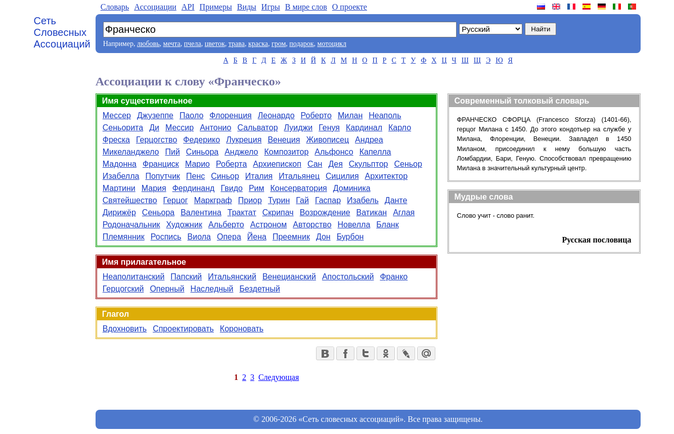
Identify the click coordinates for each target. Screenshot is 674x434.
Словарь (115, 7)
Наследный (212, 288)
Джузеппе (155, 115)
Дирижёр (119, 212)
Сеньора (158, 212)
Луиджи (298, 127)
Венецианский (289, 276)
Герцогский (123, 288)
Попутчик (162, 176)
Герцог (175, 200)
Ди (154, 127)
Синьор (225, 176)
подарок (301, 43)
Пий (172, 152)
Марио (197, 164)
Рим (256, 188)
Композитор (286, 152)
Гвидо (231, 188)
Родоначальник (131, 224)
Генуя (329, 127)
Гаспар (328, 200)
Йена (256, 236)
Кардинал (364, 127)
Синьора (202, 152)
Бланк (387, 224)
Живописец (327, 139)
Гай (302, 200)
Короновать (241, 328)
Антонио (215, 127)
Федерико (201, 139)
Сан (314, 164)
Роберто (316, 115)
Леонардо (276, 115)
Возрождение (325, 212)
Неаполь (385, 115)
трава (237, 43)
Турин (279, 200)
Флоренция (230, 115)
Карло (399, 127)
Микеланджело (131, 152)
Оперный (167, 288)
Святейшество (130, 200)
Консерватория (298, 188)
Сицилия (342, 176)
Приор (250, 200)
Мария (154, 188)
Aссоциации (155, 7)
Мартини (119, 188)
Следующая (278, 377)
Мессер (117, 115)
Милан (350, 115)
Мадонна (120, 164)
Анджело (241, 152)
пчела (192, 43)
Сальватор (257, 127)
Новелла (354, 224)
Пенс (195, 176)
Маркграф (213, 200)
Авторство (312, 224)
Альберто (226, 224)
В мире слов (306, 7)
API (188, 7)
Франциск (161, 164)
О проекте (349, 7)
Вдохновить (125, 328)
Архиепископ (277, 164)
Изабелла (121, 176)
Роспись (166, 236)
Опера (229, 236)
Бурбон (350, 236)
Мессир (179, 127)
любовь (148, 43)
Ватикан (371, 212)
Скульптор (368, 164)
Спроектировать (183, 328)
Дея (335, 164)
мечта (172, 43)
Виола (199, 236)
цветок (215, 43)
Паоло (191, 115)
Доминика (352, 188)
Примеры (216, 7)
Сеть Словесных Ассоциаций (62, 32)
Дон (323, 236)
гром (279, 43)
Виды (246, 7)
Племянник (124, 236)
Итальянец (299, 176)
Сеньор (408, 164)
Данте (396, 200)
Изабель (363, 200)
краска (258, 43)
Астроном (268, 224)
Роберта (231, 164)
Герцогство (156, 139)
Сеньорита (123, 127)
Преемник (291, 236)
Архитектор (386, 176)
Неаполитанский (134, 276)
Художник (184, 224)
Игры (270, 7)
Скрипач (278, 212)
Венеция (283, 139)
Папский (186, 276)
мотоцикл (332, 43)
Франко (394, 276)
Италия (259, 176)
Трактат (242, 212)
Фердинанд (193, 188)
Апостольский (348, 276)
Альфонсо (333, 152)
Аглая (404, 212)
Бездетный (260, 288)
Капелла (375, 152)
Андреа (369, 139)
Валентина (201, 212)
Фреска (116, 139)
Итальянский (232, 276)
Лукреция (243, 139)
